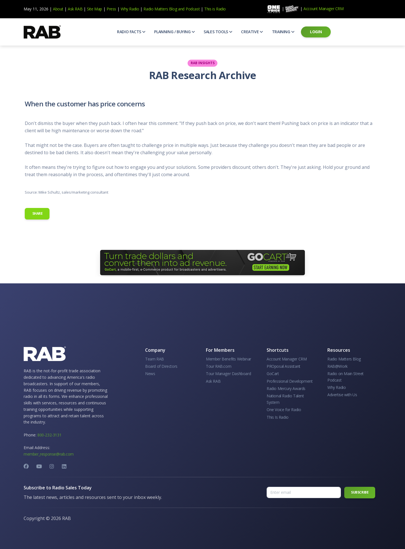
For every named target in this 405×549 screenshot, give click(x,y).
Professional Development (289, 381)
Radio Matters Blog (160, 9)
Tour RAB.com (218, 366)
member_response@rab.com (49, 454)
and (181, 9)
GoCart (273, 373)
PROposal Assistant (283, 366)
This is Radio (215, 9)
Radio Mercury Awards (286, 388)
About (58, 9)
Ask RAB (75, 9)
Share (37, 213)
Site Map (94, 9)
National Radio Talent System (285, 399)
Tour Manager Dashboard (228, 373)
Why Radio (130, 9)
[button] (131, 31)
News (150, 373)
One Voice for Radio (284, 409)
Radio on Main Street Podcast (345, 376)
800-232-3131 (49, 435)
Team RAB (154, 359)
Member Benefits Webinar (228, 359)
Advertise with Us (342, 394)
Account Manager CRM (323, 8)
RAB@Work (337, 366)
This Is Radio (278, 417)
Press (111, 9)
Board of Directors (161, 366)
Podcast (193, 9)
